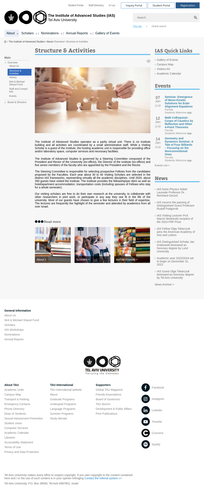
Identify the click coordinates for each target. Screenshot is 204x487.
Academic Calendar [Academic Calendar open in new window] (169, 73)
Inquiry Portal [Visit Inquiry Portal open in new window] (134, 5)
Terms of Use (12, 447)
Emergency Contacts (17, 404)
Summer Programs (61, 413)
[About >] (53, 259)
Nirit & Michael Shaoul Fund (21, 320)
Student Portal (75, 5)
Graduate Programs (62, 399)
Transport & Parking (16, 399)
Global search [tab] (159, 26)
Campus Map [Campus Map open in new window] (165, 64)
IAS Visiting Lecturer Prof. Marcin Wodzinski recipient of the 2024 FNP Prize (175, 218)
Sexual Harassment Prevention (23, 418)
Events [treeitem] (13, 96)
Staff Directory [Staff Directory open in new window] (96, 5)
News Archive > (164, 284)
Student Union (13, 423)
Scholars (9, 325)
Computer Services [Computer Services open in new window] (16, 428)
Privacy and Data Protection (21, 452)
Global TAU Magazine (109, 389)
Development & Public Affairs (114, 408)
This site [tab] (137, 26)
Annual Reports (14, 339)
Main (7, 57)
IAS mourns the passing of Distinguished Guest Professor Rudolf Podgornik (175, 205)
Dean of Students (15, 413)
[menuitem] (76, 5)
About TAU (11, 385)
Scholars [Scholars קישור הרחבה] (27, 33)
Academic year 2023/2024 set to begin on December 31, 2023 (175, 261)
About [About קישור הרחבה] (10, 33)
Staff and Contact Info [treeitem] (18, 90)
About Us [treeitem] (14, 66)
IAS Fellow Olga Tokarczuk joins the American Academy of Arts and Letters (176, 232)
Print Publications (106, 413)
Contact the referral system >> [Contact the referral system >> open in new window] (103, 478)
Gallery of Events (107, 33)
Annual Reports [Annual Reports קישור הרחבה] (77, 33)
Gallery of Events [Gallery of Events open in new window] (167, 59)
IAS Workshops (14, 329)
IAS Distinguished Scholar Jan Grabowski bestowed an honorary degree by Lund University (175, 246)
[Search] (166, 17)
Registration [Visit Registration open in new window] (187, 5)
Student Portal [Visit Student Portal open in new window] (161, 5)
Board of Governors (108, 399)
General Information (17, 310)
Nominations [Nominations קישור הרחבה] (50, 33)
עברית (112, 5)
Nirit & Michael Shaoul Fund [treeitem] (17, 83)
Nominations (12, 334)
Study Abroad (58, 418)
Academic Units (14, 389)
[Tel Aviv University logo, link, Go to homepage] (59, 19)
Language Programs (62, 408)
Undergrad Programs (63, 404)
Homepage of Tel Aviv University (5, 41)
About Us (10, 315)
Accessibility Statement (18, 442)
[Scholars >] (92, 259)
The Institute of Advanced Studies (26, 41)
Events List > (162, 165)
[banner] (102, 18)
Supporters (103, 385)
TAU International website (66, 389)
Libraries (9, 437)
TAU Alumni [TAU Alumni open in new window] (103, 404)
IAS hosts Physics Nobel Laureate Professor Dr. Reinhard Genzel (172, 192)
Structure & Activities (15, 72)
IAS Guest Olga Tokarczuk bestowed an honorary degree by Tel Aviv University (175, 274)
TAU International (61, 385)
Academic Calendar (16, 432)
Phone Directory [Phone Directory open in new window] (14, 408)
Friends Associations (108, 394)
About (49, 41)
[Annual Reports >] (132, 259)
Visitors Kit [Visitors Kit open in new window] (163, 69)
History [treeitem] (13, 77)
